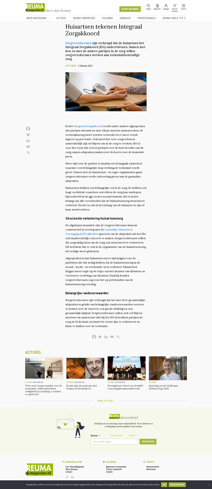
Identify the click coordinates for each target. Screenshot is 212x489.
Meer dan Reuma (38, 18)
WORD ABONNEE (130, 9)
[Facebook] (28, 128)
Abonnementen (152, 466)
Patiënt (132, 435)
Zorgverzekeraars (78, 43)
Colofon (109, 472)
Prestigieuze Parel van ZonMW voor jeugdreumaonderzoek (125, 387)
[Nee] (208, 484)
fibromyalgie (38, 382)
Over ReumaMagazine (75, 466)
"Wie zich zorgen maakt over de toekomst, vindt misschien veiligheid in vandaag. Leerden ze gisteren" (43, 390)
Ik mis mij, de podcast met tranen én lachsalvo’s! (81, 387)
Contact (69, 472)
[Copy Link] (28, 152)
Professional (116, 435)
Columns (107, 18)
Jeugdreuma (120, 382)
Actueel (61, 18)
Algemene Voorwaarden (116, 466)
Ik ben (95, 435)
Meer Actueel (105, 401)
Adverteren (151, 469)
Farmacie (125, 18)
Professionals (147, 18)
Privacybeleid (177, 485)
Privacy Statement (114, 469)
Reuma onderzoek (84, 18)
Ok (164, 485)
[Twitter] (28, 134)
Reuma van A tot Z (174, 18)
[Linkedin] (28, 140)
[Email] (28, 146)
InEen (95, 233)
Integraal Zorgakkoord (88, 126)
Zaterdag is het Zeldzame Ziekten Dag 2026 (163, 387)
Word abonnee (72, 469)
